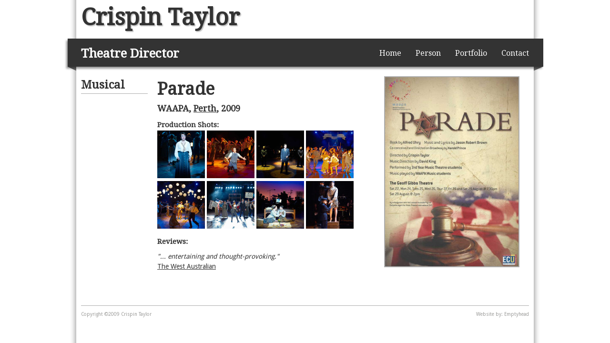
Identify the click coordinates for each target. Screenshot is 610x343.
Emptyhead (516, 314)
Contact (515, 53)
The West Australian (186, 266)
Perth (204, 108)
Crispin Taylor (160, 17)
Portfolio (471, 53)
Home (390, 53)
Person (428, 53)
